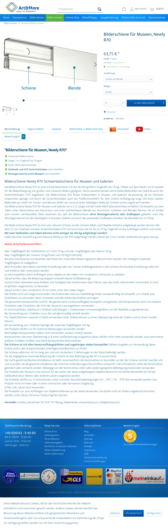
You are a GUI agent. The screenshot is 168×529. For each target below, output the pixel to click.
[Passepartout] (19, 17)
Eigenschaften (36, 129)
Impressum (90, 450)
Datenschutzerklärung (95, 457)
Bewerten (110, 112)
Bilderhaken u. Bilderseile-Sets (86, 129)
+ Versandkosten (118, 62)
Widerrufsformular (54, 454)
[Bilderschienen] (55, 17)
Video (147, 129)
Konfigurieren (154, 513)
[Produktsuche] (80, 9)
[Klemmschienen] (157, 17)
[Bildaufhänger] (90, 17)
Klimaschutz (50, 431)
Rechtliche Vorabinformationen (60, 446)
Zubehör (56, 129)
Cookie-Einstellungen (95, 461)
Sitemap (88, 439)
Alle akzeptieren (133, 513)
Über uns (88, 443)
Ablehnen (115, 513)
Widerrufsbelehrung (54, 450)
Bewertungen (15, 136)
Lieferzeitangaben (53, 443)
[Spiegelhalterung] (109, 17)
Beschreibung (12, 129)
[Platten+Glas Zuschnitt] (133, 17)
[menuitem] (80, 9)
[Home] (6, 17)
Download (123, 129)
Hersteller (89, 435)
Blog (86, 431)
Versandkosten (52, 439)
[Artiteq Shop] (72, 17)
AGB (86, 454)
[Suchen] (99, 9)
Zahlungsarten (51, 435)
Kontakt (88, 446)
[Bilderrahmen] (37, 17)
